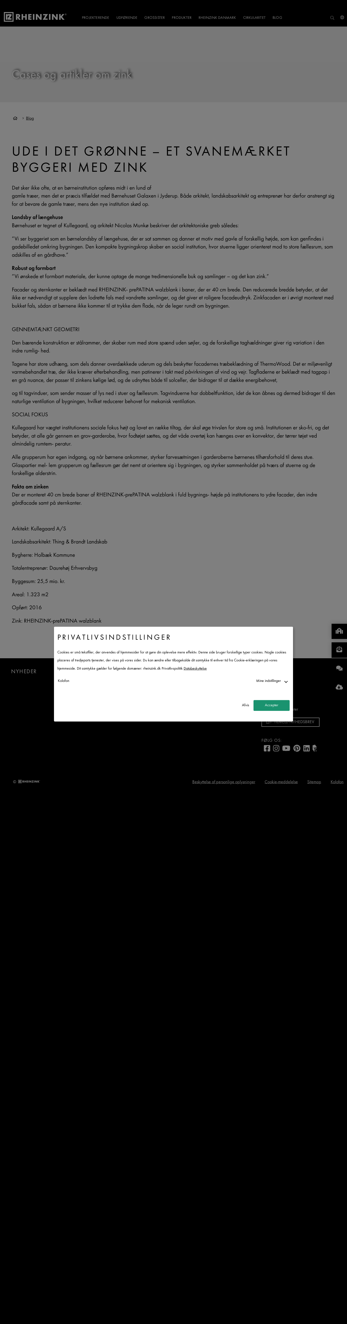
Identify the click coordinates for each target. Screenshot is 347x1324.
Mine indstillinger (268, 681)
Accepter (271, 705)
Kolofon (63, 681)
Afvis (245, 705)
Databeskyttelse (195, 668)
